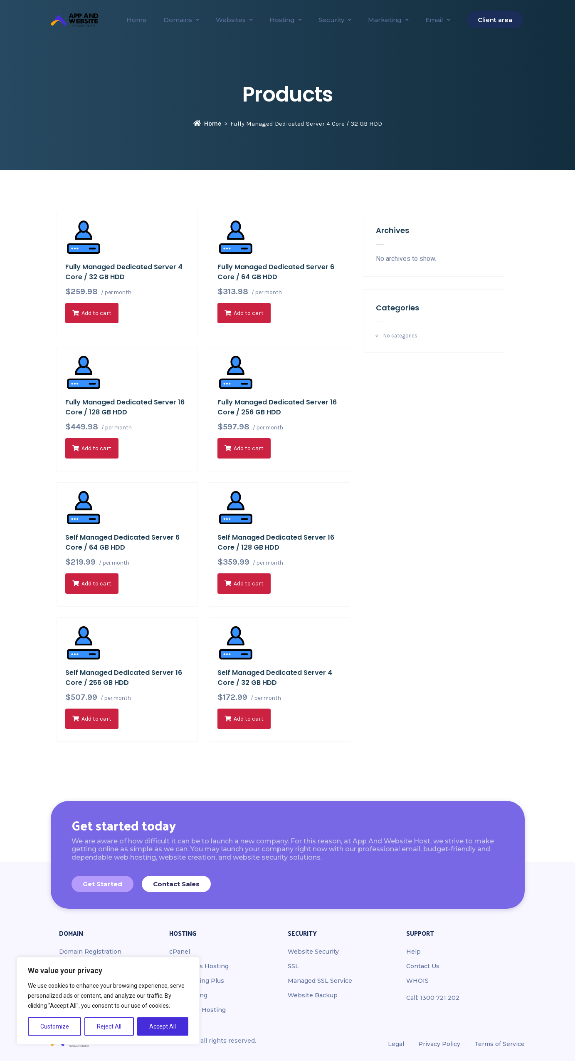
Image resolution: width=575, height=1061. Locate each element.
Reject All (109, 1026)
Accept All (162, 1026)
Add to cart (96, 313)
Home (207, 123)
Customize (54, 1026)
